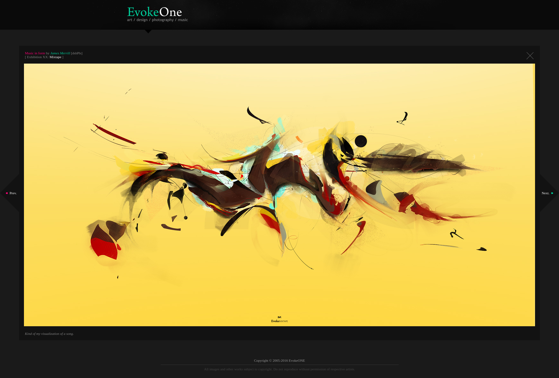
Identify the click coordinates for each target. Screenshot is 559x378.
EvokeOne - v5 (158, 12)
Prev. (13, 193)
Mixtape (55, 57)
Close (529, 55)
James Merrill (60, 53)
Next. (545, 193)
